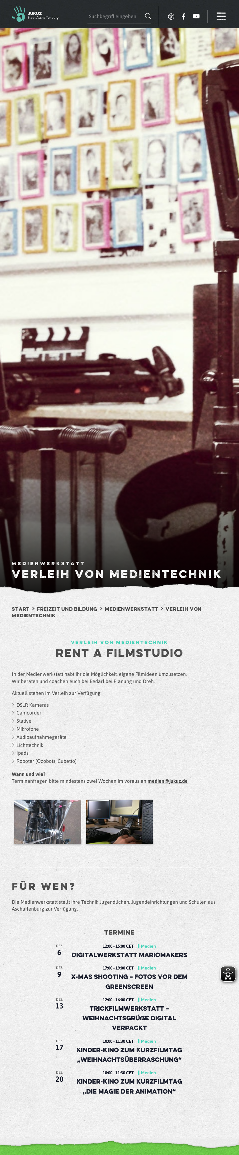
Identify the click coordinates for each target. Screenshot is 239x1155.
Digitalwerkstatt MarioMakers (129, 955)
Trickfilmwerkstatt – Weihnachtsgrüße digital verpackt (129, 1018)
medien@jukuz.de (168, 781)
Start (21, 609)
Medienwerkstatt (131, 609)
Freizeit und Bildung (67, 609)
